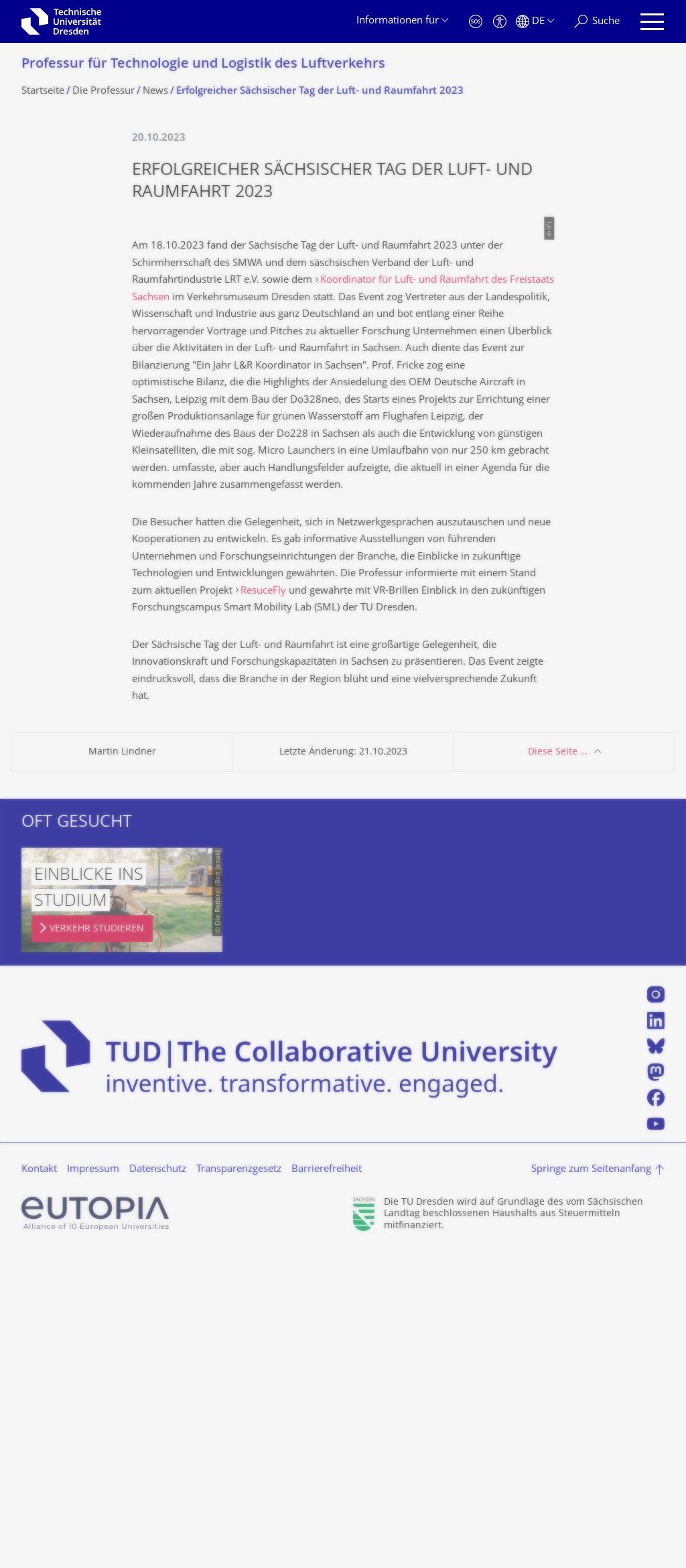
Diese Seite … (558, 1068)
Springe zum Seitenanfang (591, 1486)
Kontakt (39, 1486)
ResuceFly (263, 908)
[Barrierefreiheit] (499, 21)
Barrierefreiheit (326, 1486)
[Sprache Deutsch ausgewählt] (535, 21)
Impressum (93, 1486)
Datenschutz (157, 1486)
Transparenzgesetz (238, 1486)
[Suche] (597, 21)
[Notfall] (475, 21)
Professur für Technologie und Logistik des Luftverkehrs (203, 64)
